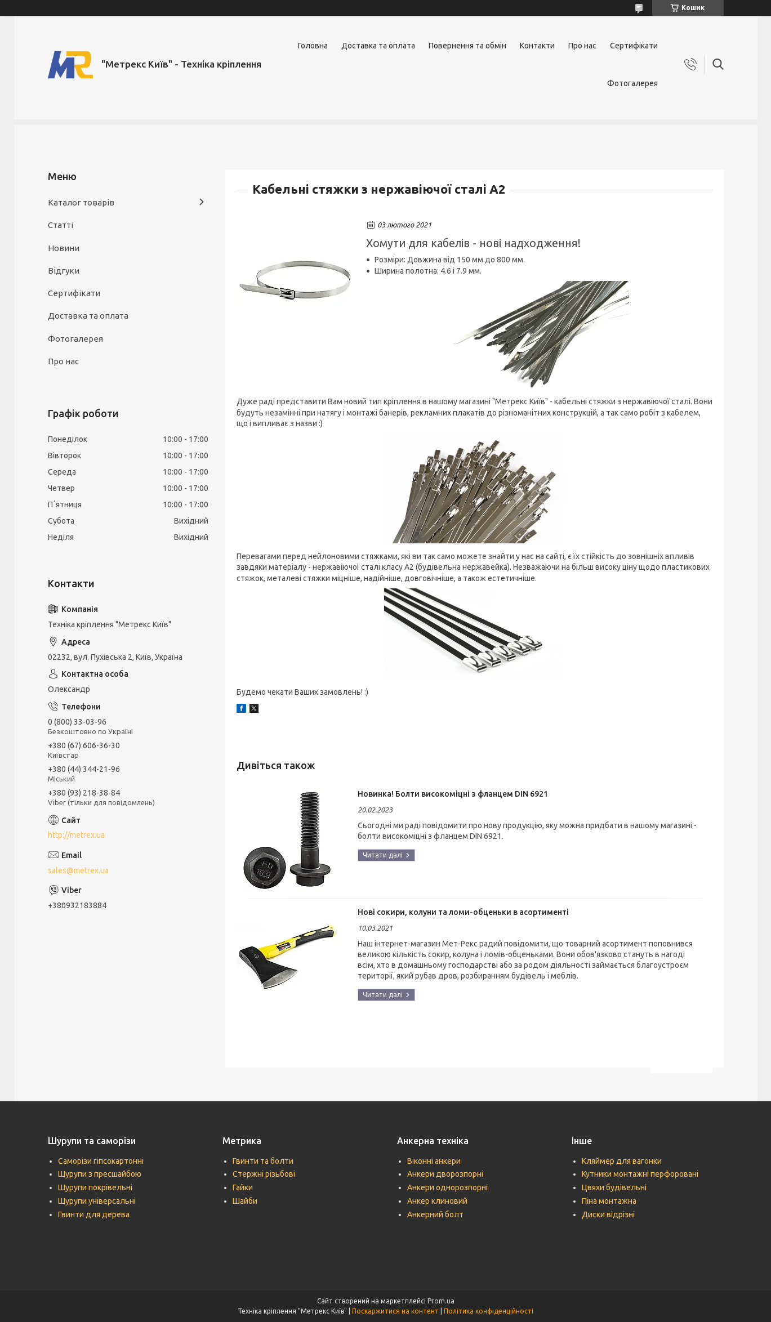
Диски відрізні (608, 1214)
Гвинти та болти (263, 1160)
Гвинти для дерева (94, 1214)
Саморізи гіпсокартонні (101, 1160)
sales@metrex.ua (78, 870)
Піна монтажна (609, 1200)
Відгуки (63, 270)
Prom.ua (440, 1301)
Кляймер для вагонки (622, 1160)
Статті (60, 225)
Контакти (537, 45)
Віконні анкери (434, 1160)
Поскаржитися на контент (395, 1311)
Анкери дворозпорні (445, 1173)
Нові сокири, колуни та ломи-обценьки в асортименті (463, 912)
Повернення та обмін (467, 45)
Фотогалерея (632, 83)
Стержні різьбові (264, 1173)
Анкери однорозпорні (447, 1187)
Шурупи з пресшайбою (99, 1173)
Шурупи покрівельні (95, 1187)
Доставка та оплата (378, 45)
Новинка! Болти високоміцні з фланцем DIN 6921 (453, 793)
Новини (63, 248)
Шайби (245, 1200)
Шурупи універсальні (97, 1200)
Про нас (582, 45)
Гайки (243, 1187)
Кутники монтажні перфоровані (640, 1173)
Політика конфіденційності (488, 1311)
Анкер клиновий (437, 1200)
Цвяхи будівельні (614, 1187)
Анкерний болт (435, 1214)
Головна (313, 45)
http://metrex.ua (76, 834)
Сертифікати (634, 45)
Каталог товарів (81, 202)
